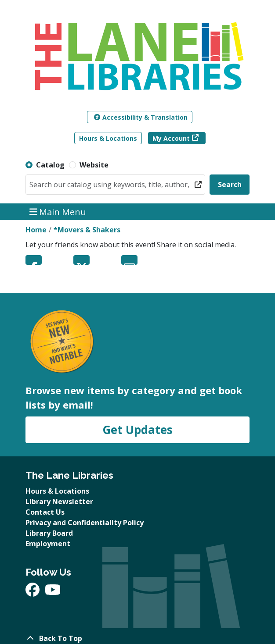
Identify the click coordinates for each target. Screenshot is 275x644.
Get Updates (137, 430)
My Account (171, 138)
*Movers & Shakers (87, 230)
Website (94, 165)
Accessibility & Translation (141, 117)
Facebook (33, 260)
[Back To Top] (137, 638)
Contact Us (45, 512)
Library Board (49, 533)
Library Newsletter (59, 501)
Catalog (50, 165)
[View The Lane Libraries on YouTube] (53, 592)
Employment (47, 543)
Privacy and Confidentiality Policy (84, 522)
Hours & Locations (108, 138)
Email (129, 260)
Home (36, 230)
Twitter (81, 260)
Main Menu (58, 211)
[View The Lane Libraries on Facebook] (33, 592)
